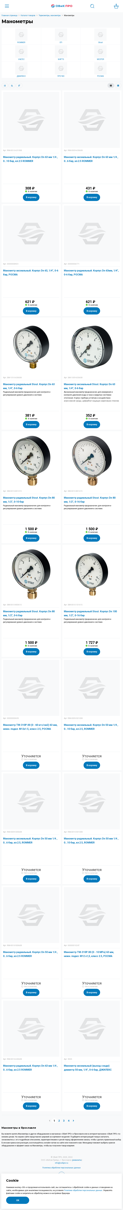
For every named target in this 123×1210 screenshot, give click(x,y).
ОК (17, 1200)
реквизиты (77, 1160)
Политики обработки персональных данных (83, 1190)
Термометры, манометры (50, 15)
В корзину (31, 197)
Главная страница (9, 15)
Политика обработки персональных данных (61, 1168)
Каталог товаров (28, 15)
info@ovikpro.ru (61, 1163)
